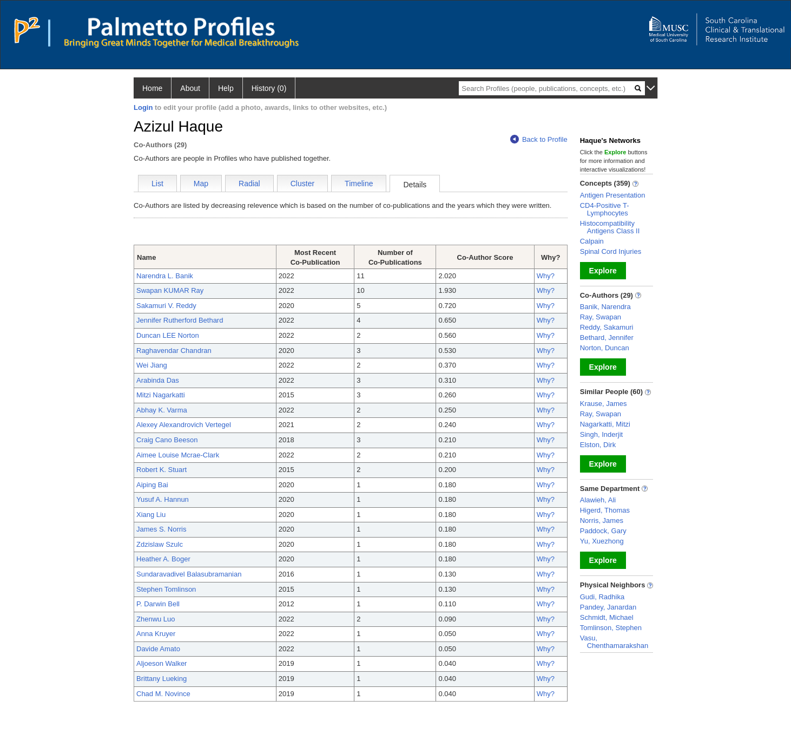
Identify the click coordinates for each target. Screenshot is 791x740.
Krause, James (603, 404)
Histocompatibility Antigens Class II (610, 227)
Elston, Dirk (598, 445)
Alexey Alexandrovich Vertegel (183, 425)
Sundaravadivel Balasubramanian (188, 574)
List (157, 183)
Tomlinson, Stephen (611, 628)
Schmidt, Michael (607, 617)
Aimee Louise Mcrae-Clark (177, 455)
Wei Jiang (151, 365)
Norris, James (601, 520)
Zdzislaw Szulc (159, 544)
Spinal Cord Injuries (610, 251)
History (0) (269, 88)
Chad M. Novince (163, 694)
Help (226, 88)
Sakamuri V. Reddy (166, 306)
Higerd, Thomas (605, 510)
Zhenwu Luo (155, 619)
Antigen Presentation (612, 195)
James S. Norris (161, 529)
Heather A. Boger (163, 559)
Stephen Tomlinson (166, 589)
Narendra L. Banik (164, 276)
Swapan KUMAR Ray (169, 290)
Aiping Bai (152, 485)
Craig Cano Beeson (166, 440)
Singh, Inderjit (601, 434)
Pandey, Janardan (608, 607)
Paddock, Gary (603, 531)
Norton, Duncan (604, 348)
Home (152, 88)
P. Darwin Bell (158, 604)
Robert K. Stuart (161, 470)
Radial (249, 183)
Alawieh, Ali (598, 500)
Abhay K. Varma (161, 410)
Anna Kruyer (155, 634)
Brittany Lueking (161, 678)
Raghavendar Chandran (174, 350)
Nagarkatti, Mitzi (605, 424)
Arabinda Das (157, 380)
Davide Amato (158, 649)
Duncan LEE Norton (167, 335)
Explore (603, 270)
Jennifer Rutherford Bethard (179, 320)
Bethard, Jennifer (607, 337)
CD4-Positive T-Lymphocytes (604, 209)
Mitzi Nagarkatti (160, 395)
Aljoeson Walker (161, 663)
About (190, 88)
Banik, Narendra (605, 307)
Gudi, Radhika (602, 597)
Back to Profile (539, 139)
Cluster (302, 183)
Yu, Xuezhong (602, 541)
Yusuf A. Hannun (162, 499)
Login (143, 107)
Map (201, 183)
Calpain (592, 241)
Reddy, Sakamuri (607, 327)
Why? (546, 276)
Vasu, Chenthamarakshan (614, 642)
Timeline (359, 183)
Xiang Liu (151, 514)
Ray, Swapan (600, 317)
